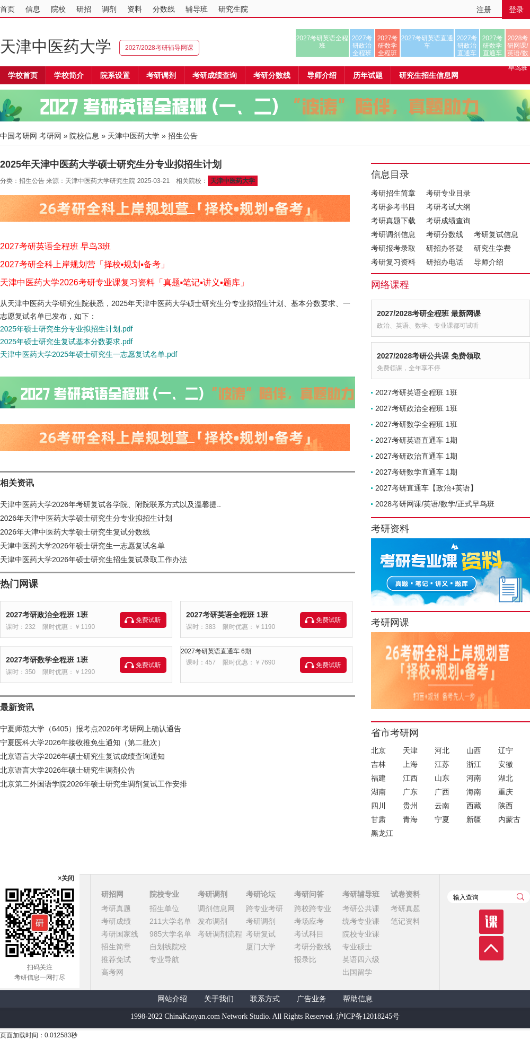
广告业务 (311, 999)
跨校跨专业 (312, 908)
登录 (516, 9)
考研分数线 (444, 234)
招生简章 (116, 946)
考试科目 (309, 934)
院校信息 (84, 136)
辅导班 (197, 9)
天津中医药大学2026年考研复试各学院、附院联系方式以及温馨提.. (110, 504)
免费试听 (148, 620)
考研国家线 (119, 934)
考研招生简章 (393, 193)
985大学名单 (170, 934)
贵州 (410, 805)
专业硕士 (357, 946)
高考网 (112, 972)
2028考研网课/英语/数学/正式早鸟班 (517, 45)
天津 (410, 750)
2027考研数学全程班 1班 (47, 660)
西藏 (473, 805)
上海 (410, 764)
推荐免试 (116, 959)
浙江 (473, 764)
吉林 (378, 764)
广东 (410, 792)
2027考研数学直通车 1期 (416, 472)
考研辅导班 (360, 894)
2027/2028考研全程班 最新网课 (429, 313)
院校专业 (164, 894)
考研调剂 (161, 75)
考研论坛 (261, 894)
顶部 (491, 948)
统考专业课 (360, 921)
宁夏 (442, 819)
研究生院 (233, 9)
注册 (483, 9)
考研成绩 (116, 921)
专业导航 (164, 959)
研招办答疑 (444, 248)
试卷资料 (405, 894)
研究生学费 (492, 248)
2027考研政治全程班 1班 (47, 614)
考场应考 (309, 921)
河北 (442, 750)
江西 (410, 778)
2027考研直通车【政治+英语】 (426, 488)
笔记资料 (405, 921)
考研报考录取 (393, 248)
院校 (58, 9)
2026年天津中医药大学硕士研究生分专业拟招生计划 (86, 518)
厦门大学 (261, 946)
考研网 (50, 136)
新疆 (473, 819)
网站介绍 (172, 999)
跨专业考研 (264, 908)
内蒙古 (509, 819)
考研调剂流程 (220, 934)
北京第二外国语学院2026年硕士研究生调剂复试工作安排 (93, 784)
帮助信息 (358, 999)
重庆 (505, 792)
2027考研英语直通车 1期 (416, 440)
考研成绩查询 (448, 220)
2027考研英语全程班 (322, 41)
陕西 (505, 805)
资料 (134, 9)
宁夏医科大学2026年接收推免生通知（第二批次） (82, 742)
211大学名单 (170, 921)
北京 (378, 750)
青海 (410, 819)
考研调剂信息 (393, 234)
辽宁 (505, 750)
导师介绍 (322, 75)
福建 (378, 778)
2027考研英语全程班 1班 (227, 614)
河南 (473, 778)
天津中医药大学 (55, 46)
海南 (473, 792)
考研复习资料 (393, 262)
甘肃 (378, 819)
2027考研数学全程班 (387, 45)
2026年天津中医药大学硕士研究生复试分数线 (75, 532)
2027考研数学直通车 (492, 45)
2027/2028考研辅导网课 (159, 47)
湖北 (505, 778)
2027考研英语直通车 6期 (216, 651)
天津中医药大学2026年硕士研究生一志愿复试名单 (82, 545)
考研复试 (261, 934)
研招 (83, 9)
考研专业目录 (448, 193)
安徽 (505, 764)
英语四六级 (360, 959)
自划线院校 (168, 946)
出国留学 (357, 972)
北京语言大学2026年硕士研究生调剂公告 (67, 770)
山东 (442, 778)
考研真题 (116, 908)
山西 (473, 750)
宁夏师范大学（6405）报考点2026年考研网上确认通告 (90, 728)
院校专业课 (360, 934)
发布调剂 (212, 921)
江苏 (442, 764)
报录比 (305, 959)
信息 (32, 9)
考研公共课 (360, 908)
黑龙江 (382, 833)
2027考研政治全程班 (362, 45)
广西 (442, 792)
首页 (7, 9)
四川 (378, 805)
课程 (491, 922)
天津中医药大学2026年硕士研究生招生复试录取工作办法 (93, 559)
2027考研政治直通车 (467, 45)
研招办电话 (444, 262)
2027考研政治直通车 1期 (416, 456)
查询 (520, 896)
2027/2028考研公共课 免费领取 (429, 356)
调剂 (109, 9)
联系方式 (265, 999)
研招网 (112, 894)
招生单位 (164, 908)
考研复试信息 (496, 234)
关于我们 (219, 999)
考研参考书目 (393, 207)
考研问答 (309, 894)
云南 (442, 805)
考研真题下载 (393, 220)
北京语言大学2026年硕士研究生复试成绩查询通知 (82, 756)
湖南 (378, 792)
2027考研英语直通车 (427, 41)
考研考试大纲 (448, 207)
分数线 (164, 9)
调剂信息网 (216, 908)
